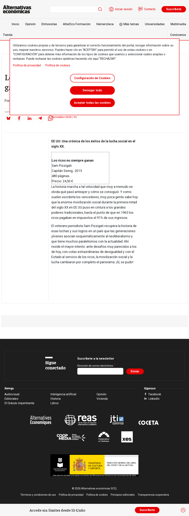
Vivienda (102, 398)
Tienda (7, 35)
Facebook (154, 394)
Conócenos (178, 35)
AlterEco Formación (76, 24)
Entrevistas (49, 24)
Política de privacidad (27, 65)
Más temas (131, 24)
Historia (55, 398)
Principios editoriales (123, 494)
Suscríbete (173, 9)
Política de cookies (57, 65)
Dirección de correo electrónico (95, 365)
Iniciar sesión (123, 9)
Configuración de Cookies (92, 78)
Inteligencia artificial (63, 394)
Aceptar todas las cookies (92, 103)
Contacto (150, 9)
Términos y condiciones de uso (38, 494)
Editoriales (11, 398)
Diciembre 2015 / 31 (64, 117)
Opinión (30, 24)
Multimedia (178, 24)
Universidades (155, 24)
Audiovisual (11, 394)
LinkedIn (153, 398)
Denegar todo (92, 91)
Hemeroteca (105, 24)
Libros (54, 403)
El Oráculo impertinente (19, 403)
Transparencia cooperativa (153, 494)
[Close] (183, 510)
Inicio (15, 24)
